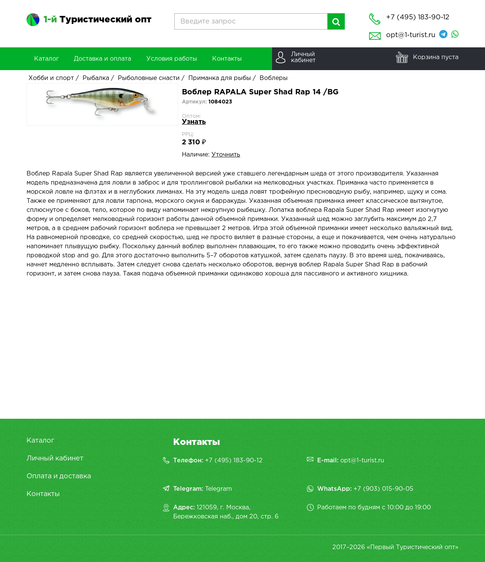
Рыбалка (96, 78)
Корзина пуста (435, 57)
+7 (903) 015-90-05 (383, 489)
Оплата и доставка (59, 476)
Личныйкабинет (303, 57)
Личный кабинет (55, 459)
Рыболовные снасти (149, 78)
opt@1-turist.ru (410, 35)
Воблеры (274, 78)
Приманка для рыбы (219, 78)
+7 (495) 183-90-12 (234, 460)
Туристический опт (98, 20)
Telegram (218, 489)
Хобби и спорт (51, 78)
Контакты (43, 494)
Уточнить (225, 155)
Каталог (40, 441)
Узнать (194, 122)
